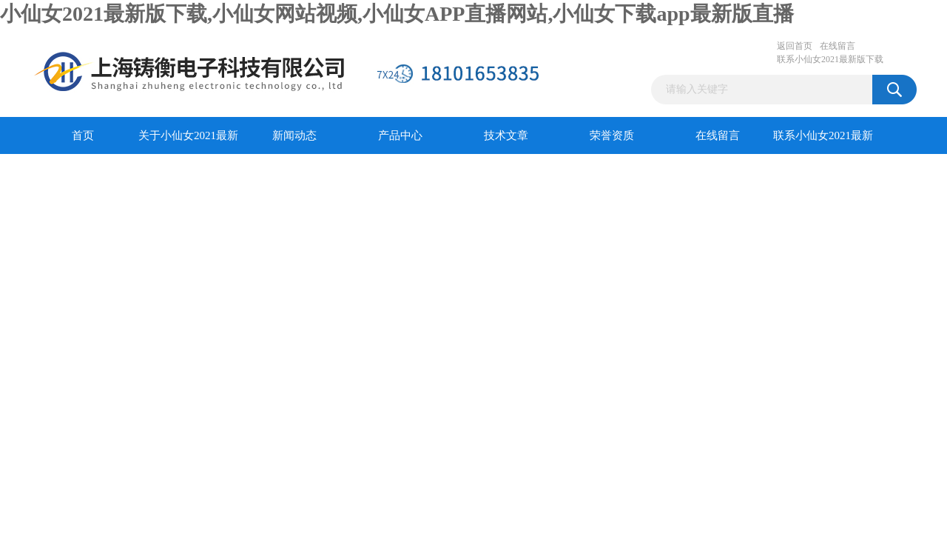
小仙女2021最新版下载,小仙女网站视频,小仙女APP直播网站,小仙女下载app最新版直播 (397, 13)
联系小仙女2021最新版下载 (830, 59)
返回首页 (794, 46)
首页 (83, 135)
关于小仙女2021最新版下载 (188, 142)
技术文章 (506, 135)
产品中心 (400, 135)
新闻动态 (294, 135)
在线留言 (837, 46)
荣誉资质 (612, 135)
